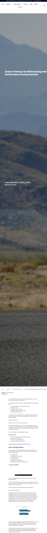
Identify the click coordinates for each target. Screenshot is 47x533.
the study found (16, 490)
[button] (8, 4)
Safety (31, 4)
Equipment (8, 4)
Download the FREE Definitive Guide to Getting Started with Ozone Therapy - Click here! (19, 0)
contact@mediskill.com (37, 0)
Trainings (25, 4)
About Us (20, 7)
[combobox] (44, 5)
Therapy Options (17, 4)
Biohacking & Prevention (17, 389)
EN (44, 5)
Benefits (36, 4)
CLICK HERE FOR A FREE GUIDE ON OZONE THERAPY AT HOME (19, 444)
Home (3, 4)
